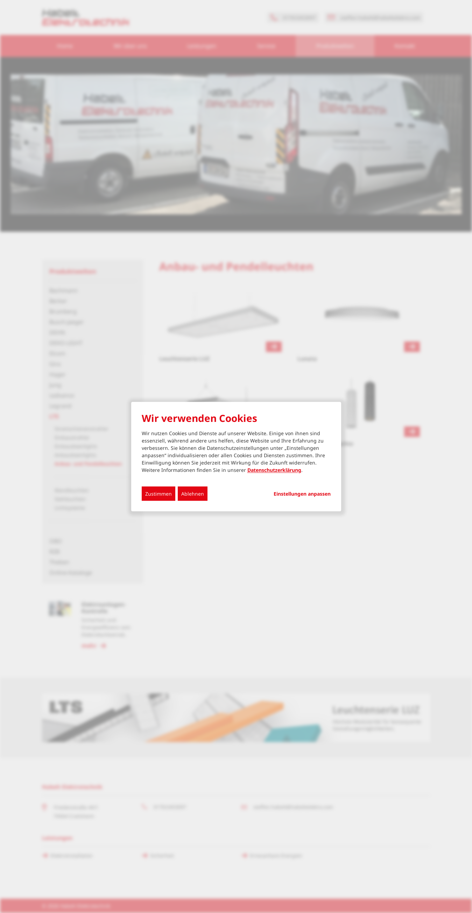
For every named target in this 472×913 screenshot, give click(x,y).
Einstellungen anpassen (302, 493)
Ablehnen (192, 493)
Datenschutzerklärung (274, 469)
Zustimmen (158, 493)
